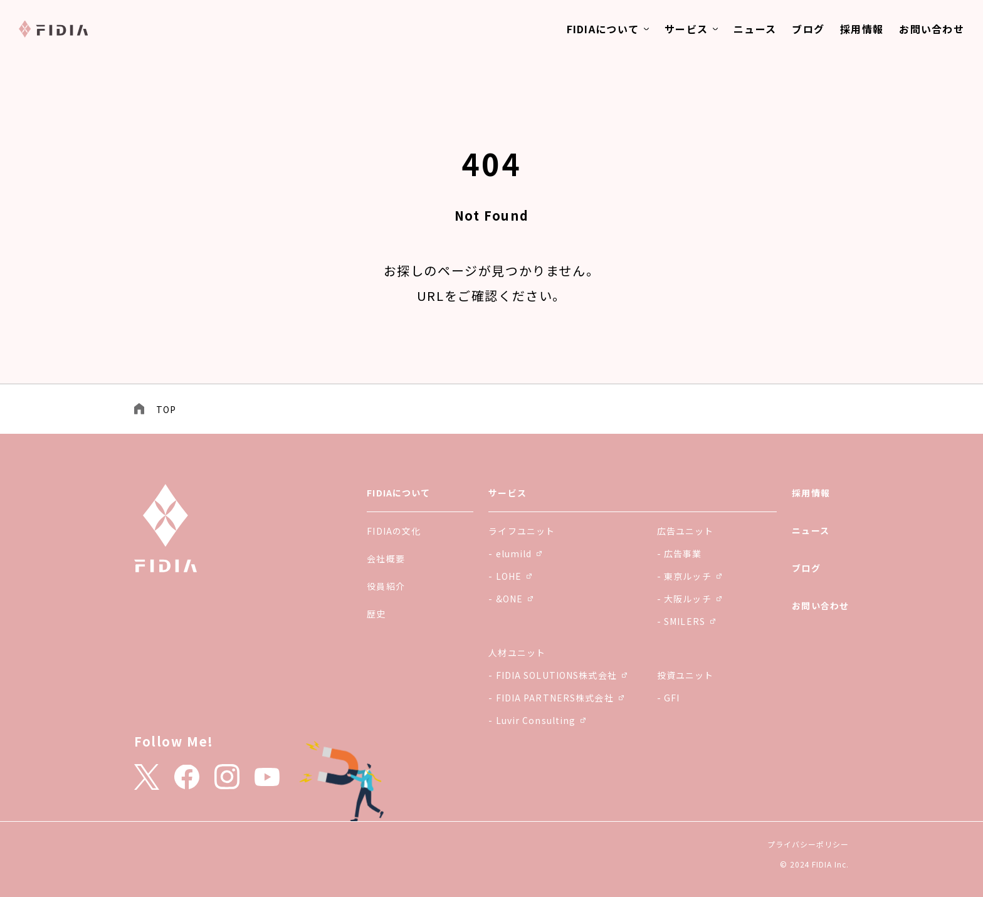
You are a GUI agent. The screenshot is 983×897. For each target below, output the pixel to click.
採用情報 (861, 29)
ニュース (754, 29)
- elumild (515, 553)
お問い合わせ (931, 29)
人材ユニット (516, 652)
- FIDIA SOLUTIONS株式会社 (557, 675)
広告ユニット (685, 531)
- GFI (668, 697)
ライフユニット (521, 531)
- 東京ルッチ (689, 576)
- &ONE (510, 598)
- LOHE (510, 576)
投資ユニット (685, 675)
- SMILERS (686, 621)
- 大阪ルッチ (689, 598)
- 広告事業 (679, 553)
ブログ (808, 29)
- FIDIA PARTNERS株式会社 (555, 697)
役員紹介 (385, 586)
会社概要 (385, 558)
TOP (166, 409)
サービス (686, 28)
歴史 (376, 613)
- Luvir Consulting (537, 720)
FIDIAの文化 (394, 531)
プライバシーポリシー (808, 844)
